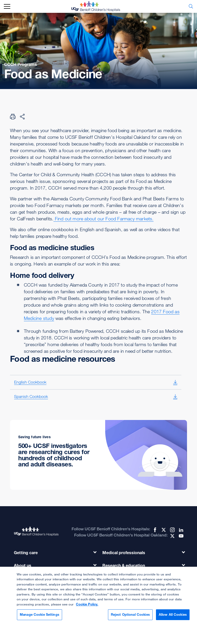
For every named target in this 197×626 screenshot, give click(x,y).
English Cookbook (30, 382)
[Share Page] (22, 116)
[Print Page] (13, 116)
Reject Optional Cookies (130, 618)
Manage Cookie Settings (39, 618)
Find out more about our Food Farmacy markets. (103, 218)
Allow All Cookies (173, 618)
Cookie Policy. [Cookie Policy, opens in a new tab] (87, 608)
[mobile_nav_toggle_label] (7, 6)
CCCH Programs (20, 64)
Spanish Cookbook (31, 396)
